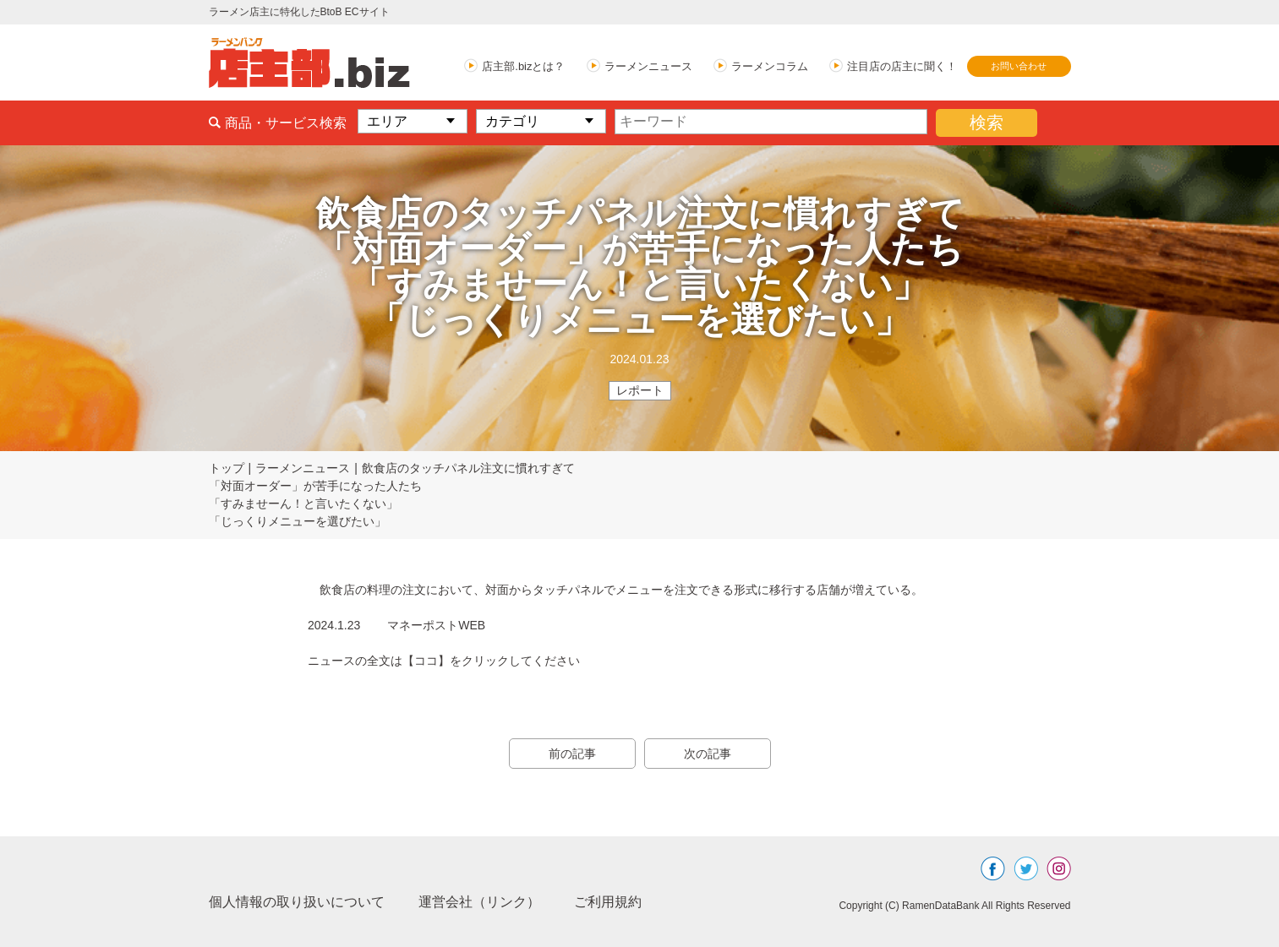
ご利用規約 (608, 902)
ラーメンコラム (769, 66)
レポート (640, 390)
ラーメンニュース (648, 66)
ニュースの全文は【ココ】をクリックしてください (444, 660)
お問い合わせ (1019, 66)
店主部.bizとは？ (523, 66)
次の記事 (707, 753)
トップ (226, 468)
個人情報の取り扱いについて (297, 902)
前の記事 (572, 753)
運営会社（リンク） (479, 902)
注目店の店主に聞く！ (902, 66)
